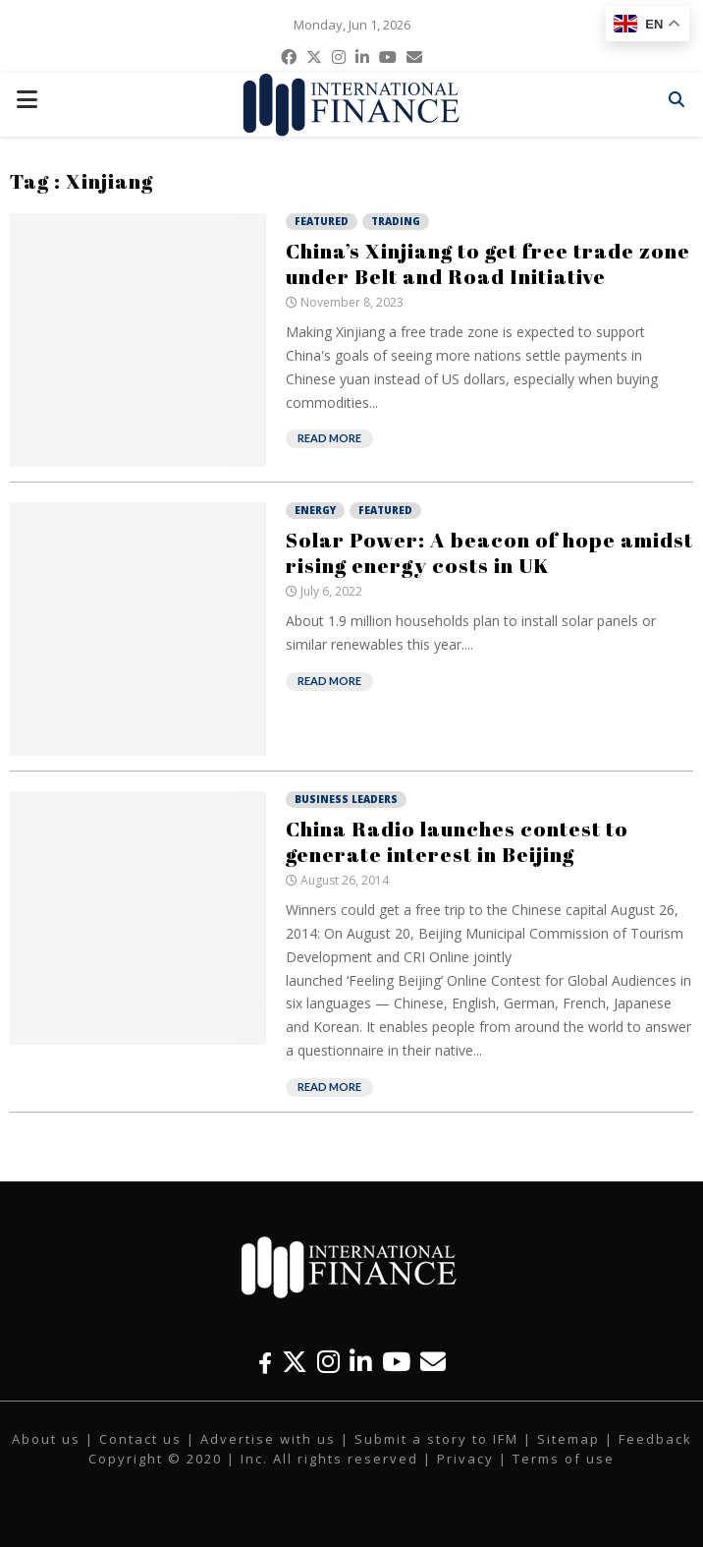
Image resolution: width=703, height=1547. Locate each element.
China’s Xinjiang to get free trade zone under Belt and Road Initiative (488, 263)
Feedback (655, 1439)
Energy (315, 510)
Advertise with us (268, 1439)
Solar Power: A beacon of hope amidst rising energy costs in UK (489, 552)
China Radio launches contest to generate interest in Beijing (457, 841)
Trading (395, 221)
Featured (322, 221)
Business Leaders (346, 799)
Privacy (465, 1458)
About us (46, 1439)
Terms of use (564, 1458)
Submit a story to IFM (436, 1439)
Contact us (140, 1439)
